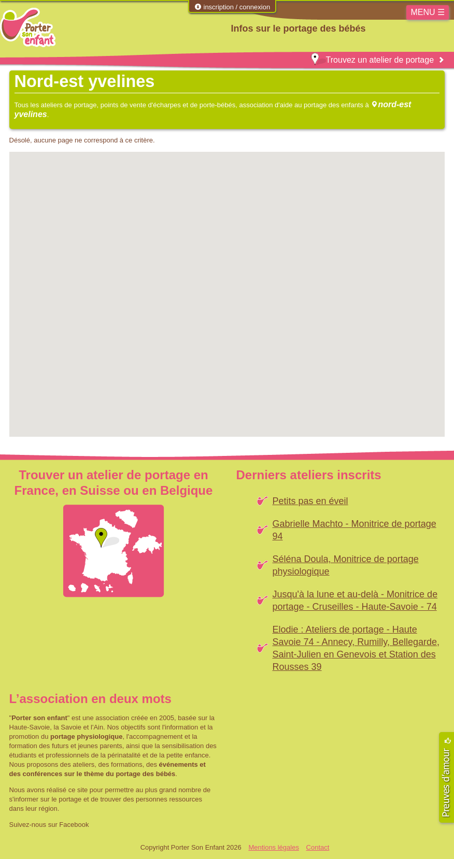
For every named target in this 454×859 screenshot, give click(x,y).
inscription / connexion (232, 7)
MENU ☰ (427, 12)
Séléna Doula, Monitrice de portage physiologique (346, 565)
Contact (318, 847)
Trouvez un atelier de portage (372, 59)
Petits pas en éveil (310, 501)
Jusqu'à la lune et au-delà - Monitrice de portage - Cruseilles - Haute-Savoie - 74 (355, 600)
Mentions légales (273, 847)
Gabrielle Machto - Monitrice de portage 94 (354, 530)
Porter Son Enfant (28, 27)
